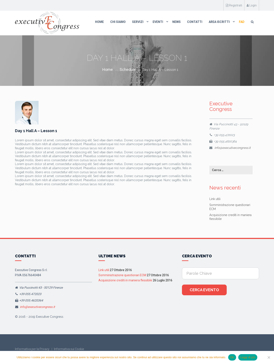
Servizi (137, 22)
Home (99, 22)
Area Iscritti (219, 22)
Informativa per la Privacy (32, 349)
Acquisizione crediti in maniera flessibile (125, 280)
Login (252, 5)
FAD (241, 22)
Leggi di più (247, 357)
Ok (232, 357)
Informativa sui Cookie (69, 349)
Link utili (214, 199)
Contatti (194, 22)
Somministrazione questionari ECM (122, 275)
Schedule (128, 69)
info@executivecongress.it (232, 147)
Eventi (158, 22)
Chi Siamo (118, 22)
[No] (269, 357)
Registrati (234, 5)
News (176, 22)
